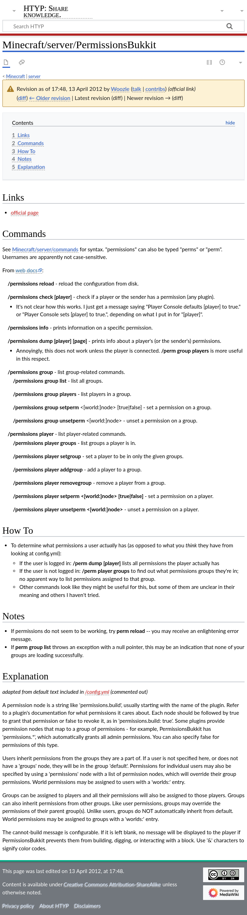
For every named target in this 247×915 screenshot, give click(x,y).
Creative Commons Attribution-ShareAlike (112, 884)
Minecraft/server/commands (45, 249)
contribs (155, 88)
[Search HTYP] (123, 25)
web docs (27, 270)
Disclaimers (87, 905)
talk (136, 88)
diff (22, 97)
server (34, 76)
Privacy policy (18, 905)
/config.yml (97, 692)
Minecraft (15, 76)
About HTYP (54, 905)
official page (25, 212)
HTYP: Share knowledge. (46, 11)
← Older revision (49, 97)
